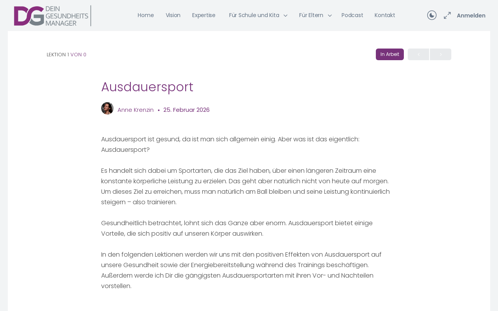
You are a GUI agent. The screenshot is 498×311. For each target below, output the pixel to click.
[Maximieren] (446, 15)
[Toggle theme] (432, 15)
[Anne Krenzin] (107, 109)
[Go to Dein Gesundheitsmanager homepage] (52, 15)
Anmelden (471, 15)
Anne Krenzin (136, 110)
